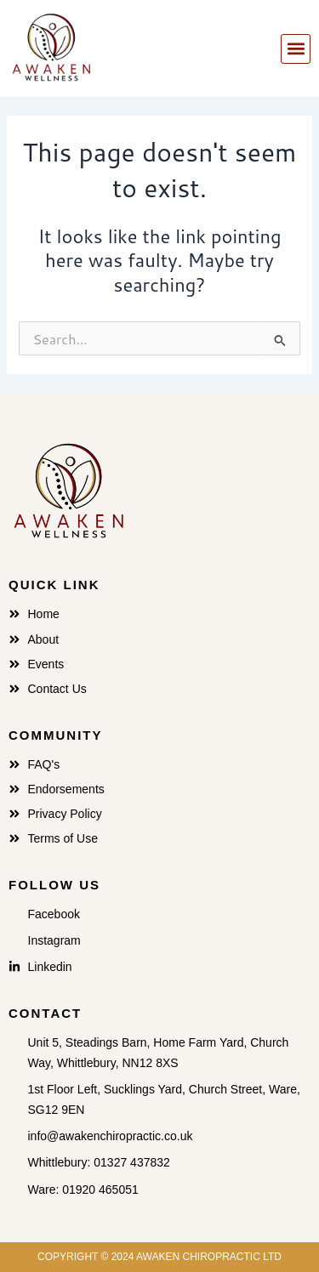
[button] (295, 49)
